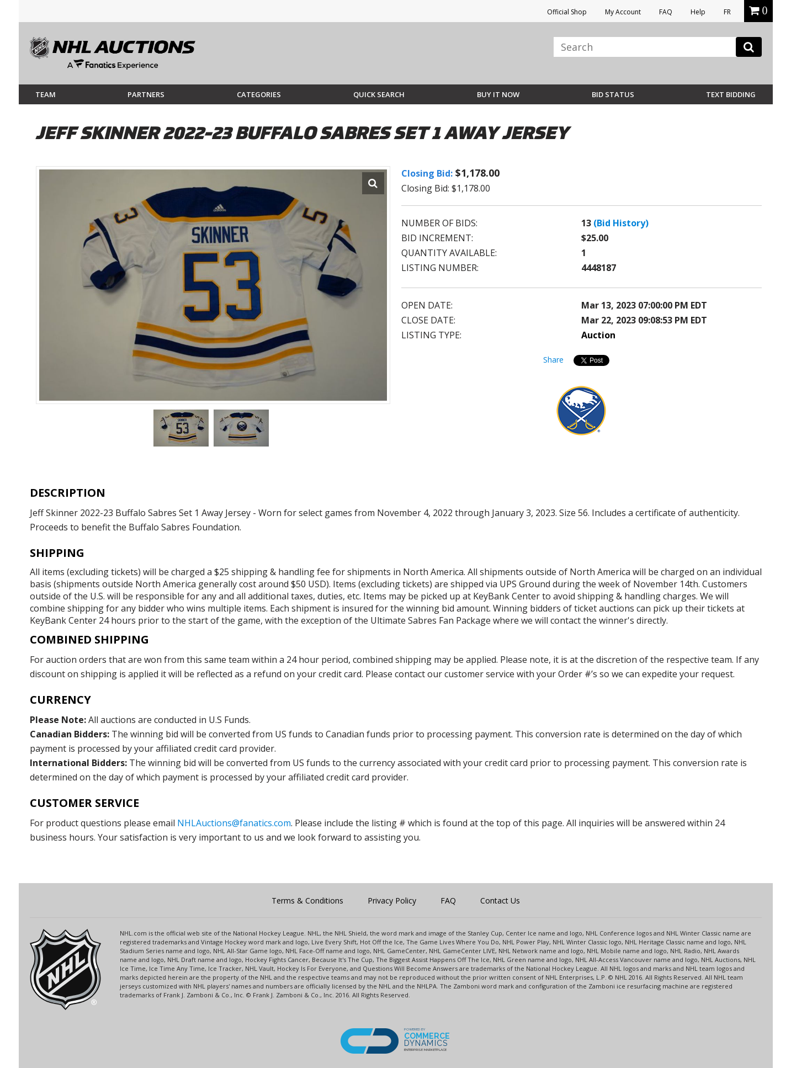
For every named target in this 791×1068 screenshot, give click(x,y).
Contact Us (500, 900)
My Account (623, 12)
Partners (146, 94)
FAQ (665, 12)
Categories (259, 94)
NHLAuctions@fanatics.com (234, 823)
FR (727, 12)
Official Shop (567, 12)
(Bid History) (621, 223)
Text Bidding (731, 94)
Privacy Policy (392, 900)
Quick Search (379, 94)
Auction (598, 335)
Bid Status (613, 94)
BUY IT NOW (498, 94)
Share (553, 359)
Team (45, 94)
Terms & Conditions (307, 900)
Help (698, 12)
